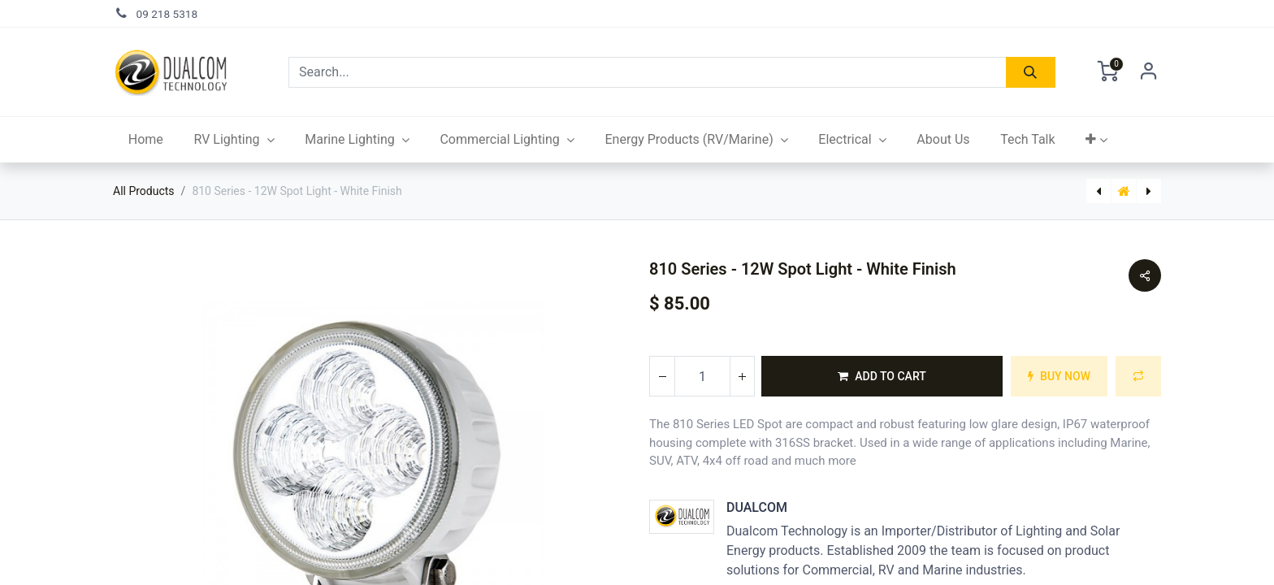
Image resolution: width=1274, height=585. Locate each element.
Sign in (1149, 72)
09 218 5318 (167, 13)
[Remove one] (662, 376)
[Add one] (742, 376)
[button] (1096, 139)
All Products (144, 190)
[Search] (1030, 72)
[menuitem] (146, 139)
